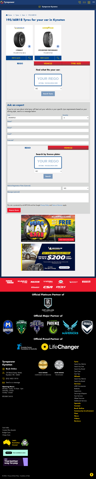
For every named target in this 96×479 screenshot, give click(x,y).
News (76, 416)
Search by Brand (79, 369)
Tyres (76, 362)
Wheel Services (79, 398)
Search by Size (79, 367)
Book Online (79, 408)
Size (8, 115)
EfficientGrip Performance (47, 50)
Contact (77, 406)
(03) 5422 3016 (12, 379)
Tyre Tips (77, 374)
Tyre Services (78, 396)
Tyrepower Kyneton (48, 7)
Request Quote (14, 210)
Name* (9, 121)
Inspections (77, 391)
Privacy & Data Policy (13, 476)
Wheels (77, 376)
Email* (9, 134)
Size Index (5, 428)
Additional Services (80, 401)
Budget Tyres (6, 433)
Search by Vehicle (80, 364)
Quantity (65, 115)
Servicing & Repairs (80, 393)
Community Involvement (84, 411)
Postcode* (10, 140)
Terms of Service (57, 205)
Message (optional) (13, 192)
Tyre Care (77, 371)
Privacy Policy (45, 205)
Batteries (77, 389)
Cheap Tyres (6, 435)
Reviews (77, 421)
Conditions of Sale (25, 476)
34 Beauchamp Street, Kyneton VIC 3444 (14, 374)
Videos (77, 418)
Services (77, 384)
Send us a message (13, 382)
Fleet (76, 413)
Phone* (9, 128)
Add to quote (16, 58)
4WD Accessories (80, 386)
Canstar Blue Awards (9, 430)
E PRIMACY (19, 50)
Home (9, 15)
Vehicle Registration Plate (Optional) (18, 186)
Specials (77, 403)
